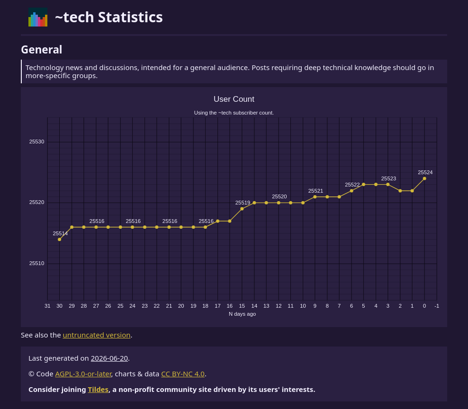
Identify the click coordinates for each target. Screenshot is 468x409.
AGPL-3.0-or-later (83, 373)
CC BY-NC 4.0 (183, 373)
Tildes (98, 389)
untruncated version (97, 334)
